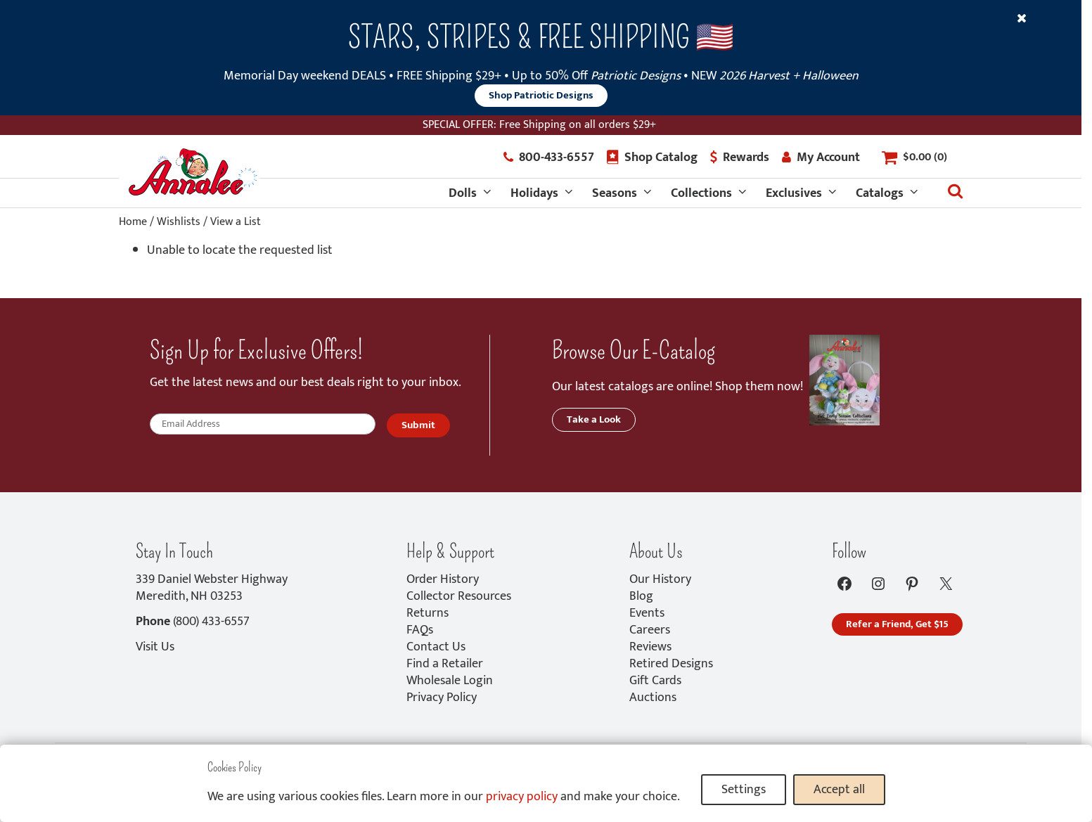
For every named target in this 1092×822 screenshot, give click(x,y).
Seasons (614, 193)
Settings (743, 789)
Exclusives (794, 193)
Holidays (534, 193)
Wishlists (178, 221)
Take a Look (594, 419)
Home (133, 221)
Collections (701, 193)
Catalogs (880, 193)
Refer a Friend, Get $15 (897, 624)
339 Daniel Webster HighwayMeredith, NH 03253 (212, 588)
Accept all (839, 789)
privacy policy (522, 796)
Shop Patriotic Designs (541, 95)
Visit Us (155, 646)
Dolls (463, 193)
